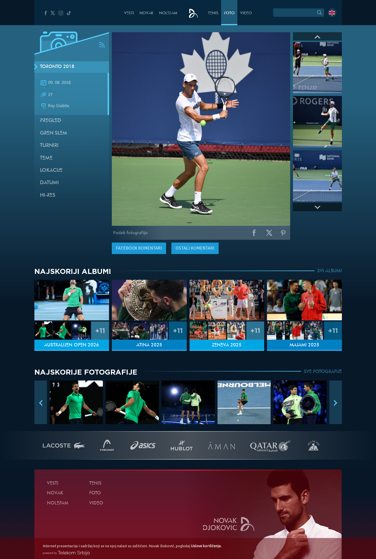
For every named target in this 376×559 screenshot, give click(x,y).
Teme (46, 158)
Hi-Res (47, 195)
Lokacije (51, 170)
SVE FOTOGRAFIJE (323, 372)
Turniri (49, 145)
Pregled (50, 120)
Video (246, 13)
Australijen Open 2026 (71, 345)
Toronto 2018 (57, 67)
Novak (146, 13)
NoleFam (168, 13)
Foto (229, 13)
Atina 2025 (149, 345)
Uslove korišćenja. (206, 546)
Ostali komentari (195, 248)
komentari (139, 248)
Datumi (49, 182)
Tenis (213, 13)
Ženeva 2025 (227, 345)
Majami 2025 (304, 345)
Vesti (129, 13)
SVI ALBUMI (329, 271)
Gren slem (53, 133)
